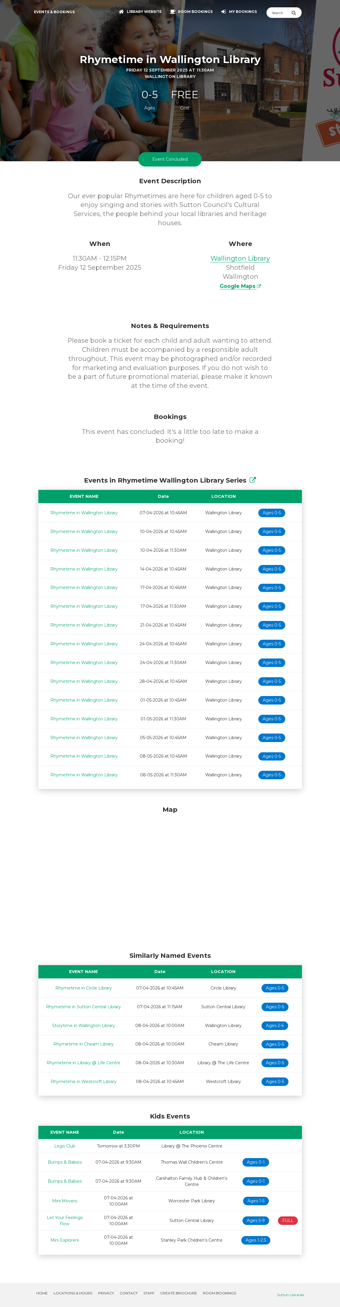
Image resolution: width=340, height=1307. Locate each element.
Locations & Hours (73, 1293)
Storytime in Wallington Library (83, 1025)
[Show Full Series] (253, 480)
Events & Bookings (54, 12)
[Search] (278, 12)
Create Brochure (178, 1293)
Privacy (106, 1293)
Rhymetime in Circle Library (83, 988)
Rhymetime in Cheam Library (83, 1044)
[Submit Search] (296, 12)
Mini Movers (64, 1201)
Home (42, 1293)
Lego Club (64, 1146)
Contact (129, 1293)
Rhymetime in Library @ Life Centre (83, 1062)
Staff (148, 1293)
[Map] (170, 877)
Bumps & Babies (65, 1162)
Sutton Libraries (290, 1295)
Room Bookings (219, 1293)
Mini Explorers (64, 1240)
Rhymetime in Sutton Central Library (83, 1006)
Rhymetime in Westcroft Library (84, 1081)
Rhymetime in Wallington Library (84, 512)
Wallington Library (240, 258)
